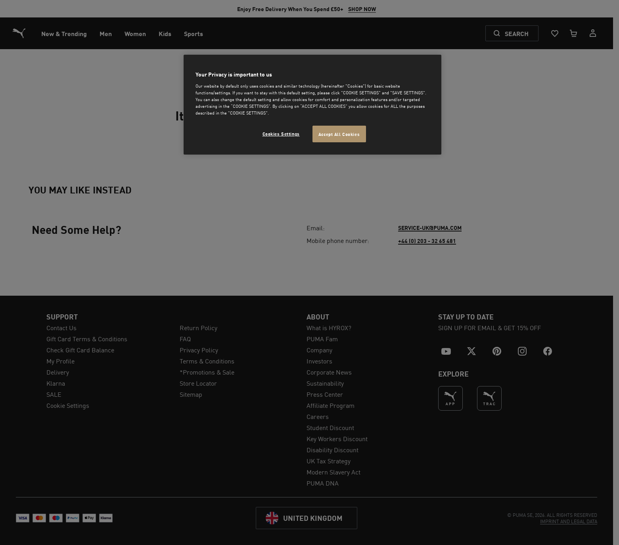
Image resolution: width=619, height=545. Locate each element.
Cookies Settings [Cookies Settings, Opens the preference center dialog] (281, 133)
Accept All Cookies (339, 133)
